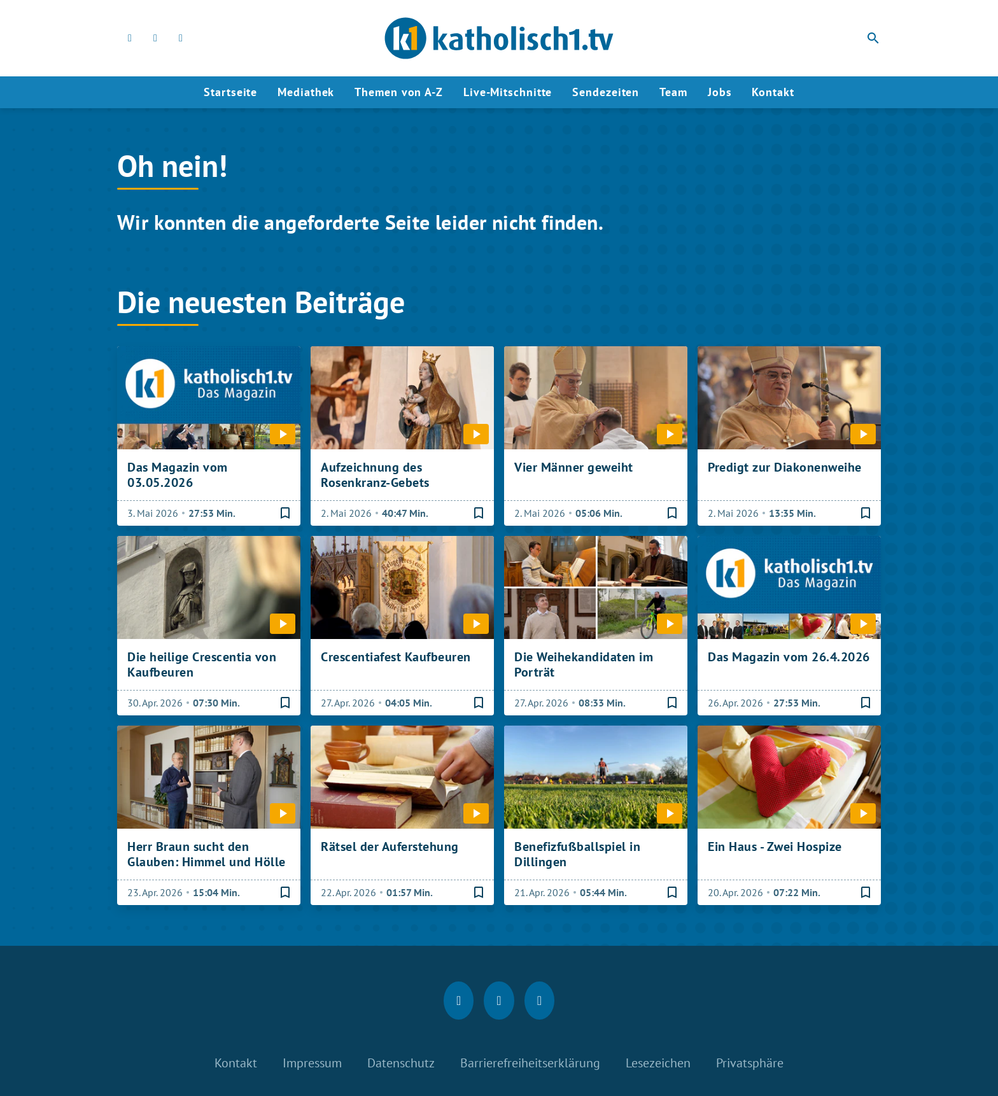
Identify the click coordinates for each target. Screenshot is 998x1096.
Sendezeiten (605, 92)
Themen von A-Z (399, 92)
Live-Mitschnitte (507, 92)
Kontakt (773, 92)
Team (673, 92)
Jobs (720, 92)
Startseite (230, 92)
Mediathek (306, 92)
